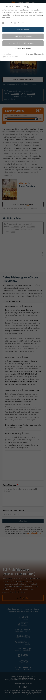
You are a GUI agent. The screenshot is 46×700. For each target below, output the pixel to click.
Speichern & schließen (23, 36)
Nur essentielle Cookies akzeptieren (23, 43)
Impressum (30, 54)
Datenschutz (39, 54)
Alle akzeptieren (23, 29)
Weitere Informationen (23, 49)
